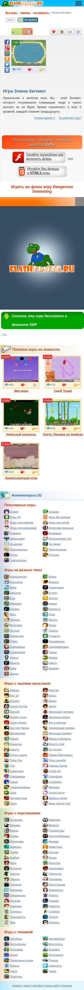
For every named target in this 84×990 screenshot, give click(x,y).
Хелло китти (54, 792)
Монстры (51, 863)
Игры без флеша (56, 517)
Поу (9, 765)
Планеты (51, 636)
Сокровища (14, 647)
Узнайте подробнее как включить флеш (44, 157)
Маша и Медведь (57, 738)
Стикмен (51, 911)
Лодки (11, 955)
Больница (13, 582)
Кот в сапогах (54, 722)
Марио (11, 738)
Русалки (12, 901)
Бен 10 (11, 695)
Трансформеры (17, 787)
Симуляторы (15, 560)
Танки (49, 971)
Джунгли (12, 593)
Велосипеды (15, 944)
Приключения (54, 549)
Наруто (11, 749)
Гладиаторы (53, 830)
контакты (38, 985)
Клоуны (50, 852)
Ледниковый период (59, 728)
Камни (50, 603)
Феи (9, 922)
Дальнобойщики (56, 836)
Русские (51, 555)
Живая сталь (15, 717)
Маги (10, 863)
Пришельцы (14, 895)
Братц (49, 695)
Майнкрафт (14, 538)
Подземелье (54, 641)
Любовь (12, 620)
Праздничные (16, 549)
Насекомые (53, 868)
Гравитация (53, 587)
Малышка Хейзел (57, 733)
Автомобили (54, 938)
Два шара (21, 374)
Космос (11, 609)
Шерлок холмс (55, 798)
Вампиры (52, 820)
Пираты (12, 879)
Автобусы (13, 938)
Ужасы (11, 657)
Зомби (11, 852)
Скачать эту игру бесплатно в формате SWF (39, 320)
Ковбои (11, 857)
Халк (10, 792)
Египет (50, 593)
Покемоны (52, 879)
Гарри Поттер (15, 706)
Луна (49, 614)
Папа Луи (13, 760)
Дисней (11, 711)
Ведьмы (12, 825)
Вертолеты (53, 944)
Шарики (51, 668)
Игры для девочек (18, 522)
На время (27, 19)
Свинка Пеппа (55, 765)
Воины (11, 830)
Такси (10, 971)
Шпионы (51, 922)
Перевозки (14, 636)
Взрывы (51, 582)
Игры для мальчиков (20, 528)
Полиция (12, 884)
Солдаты (13, 911)
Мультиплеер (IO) (57, 538)
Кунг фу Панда (16, 728)
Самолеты (52, 965)
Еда (9, 598)
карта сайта (52, 985)
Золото (50, 598)
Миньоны (13, 744)
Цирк (10, 668)
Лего (10, 614)
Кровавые (52, 533)
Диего (49, 706)
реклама (67, 985)
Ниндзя (11, 874)
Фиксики (51, 787)
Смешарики (14, 776)
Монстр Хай (53, 744)
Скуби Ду (52, 771)
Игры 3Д (12, 517)
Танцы (50, 652)
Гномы (11, 836)
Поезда (50, 960)
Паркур (50, 630)
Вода (10, 587)
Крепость (52, 609)
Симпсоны (13, 771)
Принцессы (53, 890)
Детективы (14, 841)
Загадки (51, 511)
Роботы (50, 895)
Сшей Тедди (63, 374)
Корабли (51, 949)
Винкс (49, 701)
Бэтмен (11, 701)
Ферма (50, 657)
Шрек (10, 803)
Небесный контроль (21, 417)
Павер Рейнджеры (58, 755)
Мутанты (12, 868)
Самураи (13, 906)
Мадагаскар (14, 733)
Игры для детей (56, 522)
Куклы (50, 857)
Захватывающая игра (21, 461)
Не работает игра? (70, 118)
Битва (49, 576)
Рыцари (51, 901)
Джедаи (51, 841)
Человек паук (15, 798)
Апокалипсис (15, 576)
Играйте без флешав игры (43, 171)
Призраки (13, 890)
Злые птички (15, 722)
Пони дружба (54, 760)
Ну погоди (52, 749)
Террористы (14, 917)
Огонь (49, 625)
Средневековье (56, 647)
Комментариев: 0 (44, 118)
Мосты (50, 620)
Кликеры (12, 533)
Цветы (50, 663)
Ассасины (13, 820)
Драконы (12, 847)
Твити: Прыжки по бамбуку (63, 417)
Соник (11, 782)
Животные (52, 847)
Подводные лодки (18, 960)
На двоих (52, 544)
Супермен (52, 782)
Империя (13, 603)
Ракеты (11, 965)
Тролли (50, 917)
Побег (11, 641)
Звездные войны (56, 717)
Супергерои (14, 652)
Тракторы (13, 976)
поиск (27, 985)
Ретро (10, 555)
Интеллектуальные (58, 528)
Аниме (11, 511)
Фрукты (12, 663)
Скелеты (51, 906)
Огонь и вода (15, 755)
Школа (11, 674)
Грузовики (13, 949)
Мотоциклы (53, 955)
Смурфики (52, 776)
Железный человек (58, 711)
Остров (11, 630)
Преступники (54, 884)
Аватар (11, 690)
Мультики (13, 625)
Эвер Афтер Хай (56, 803)
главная (17, 985)
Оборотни (52, 874)
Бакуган (51, 690)
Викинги (51, 825)
